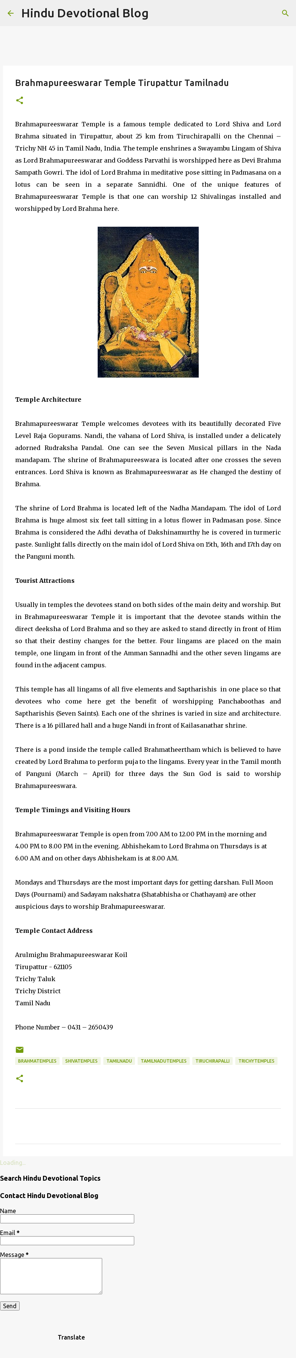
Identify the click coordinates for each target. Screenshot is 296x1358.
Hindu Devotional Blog (85, 13)
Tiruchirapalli (212, 1060)
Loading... (13, 1162)
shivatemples (81, 1060)
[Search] (285, 13)
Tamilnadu (119, 1060)
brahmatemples (37, 1060)
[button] (19, 101)
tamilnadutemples (164, 1060)
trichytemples (256, 1060)
